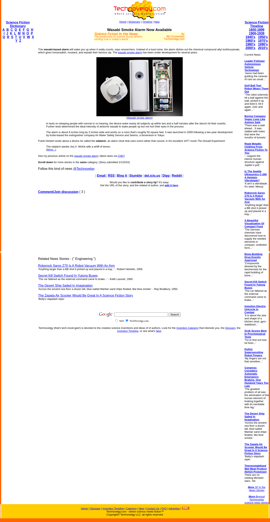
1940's (250, 37)
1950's (263, 37)
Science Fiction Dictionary (18, 24)
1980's (250, 44)
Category (131, 508)
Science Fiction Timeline (256, 24)
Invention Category (187, 327)
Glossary (230, 327)
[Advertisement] (17, 107)
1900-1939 (257, 33)
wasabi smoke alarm (130, 52)
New (157, 21)
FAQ (164, 508)
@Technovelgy (83, 168)
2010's (263, 48)
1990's (263, 44)
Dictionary (134, 21)
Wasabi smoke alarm (139, 117)
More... (51, 149)
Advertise (174, 508)
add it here (171, 185)
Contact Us (152, 508)
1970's (263, 40)
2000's (250, 48)
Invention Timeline (127, 331)
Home (122, 21)
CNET (121, 155)
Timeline (147, 21)
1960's (250, 40)
